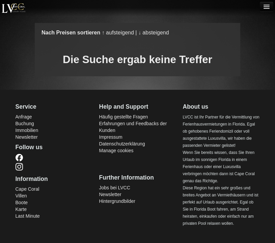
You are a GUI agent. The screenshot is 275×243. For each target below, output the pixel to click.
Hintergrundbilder (117, 201)
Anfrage (24, 116)
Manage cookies (116, 150)
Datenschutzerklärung (122, 143)
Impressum (110, 137)
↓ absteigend (153, 32)
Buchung (25, 123)
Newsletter (27, 137)
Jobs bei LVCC (114, 187)
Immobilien (27, 130)
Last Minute (28, 216)
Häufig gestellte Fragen (123, 116)
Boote (22, 202)
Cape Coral (27, 189)
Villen (21, 195)
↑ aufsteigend (119, 32)
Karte (21, 209)
